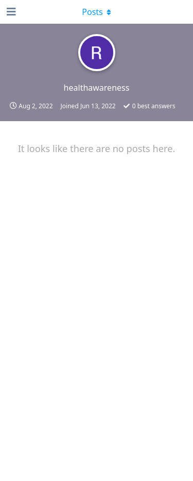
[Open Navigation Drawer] (10, 12)
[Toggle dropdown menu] (96, 12)
